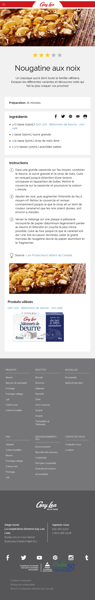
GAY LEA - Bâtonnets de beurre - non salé (35, 308)
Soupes (39, 416)
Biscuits (39, 377)
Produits (11, 370)
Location (69, 450)
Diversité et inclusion (45, 468)
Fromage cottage (14, 394)
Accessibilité (41, 474)
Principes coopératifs (45, 463)
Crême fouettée (13, 450)
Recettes (40, 370)
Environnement (42, 447)
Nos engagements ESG (45, 437)
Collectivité (40, 458)
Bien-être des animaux (46, 452)
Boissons (39, 383)
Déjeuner (39, 388)
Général (10, 444)
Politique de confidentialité (22, 584)
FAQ (8, 436)
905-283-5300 (60, 528)
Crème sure (11, 405)
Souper (39, 410)
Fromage (10, 388)
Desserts (39, 394)
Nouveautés (71, 377)
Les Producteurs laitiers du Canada (49, 255)
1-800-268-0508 (61, 533)
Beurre (9, 377)
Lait (7, 399)
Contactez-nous (75, 436)
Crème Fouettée (14, 410)
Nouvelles (71, 370)
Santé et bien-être (74, 383)
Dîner (38, 399)
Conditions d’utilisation (20, 580)
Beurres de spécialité (16, 383)
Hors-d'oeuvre (42, 405)
